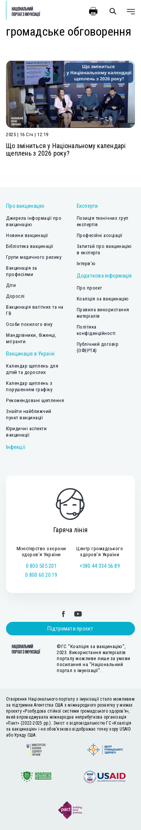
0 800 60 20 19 (41, 575)
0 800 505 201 (41, 566)
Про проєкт (89, 288)
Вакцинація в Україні (30, 353)
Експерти (87, 206)
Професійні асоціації (100, 235)
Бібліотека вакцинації (29, 246)
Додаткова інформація (104, 275)
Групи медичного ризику (33, 257)
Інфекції (15, 447)
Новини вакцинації (27, 235)
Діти (11, 285)
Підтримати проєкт (70, 628)
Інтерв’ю (86, 263)
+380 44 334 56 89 (100, 566)
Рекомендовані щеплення (35, 400)
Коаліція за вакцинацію (103, 299)
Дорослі (15, 296)
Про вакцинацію (25, 206)
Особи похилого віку (29, 324)
